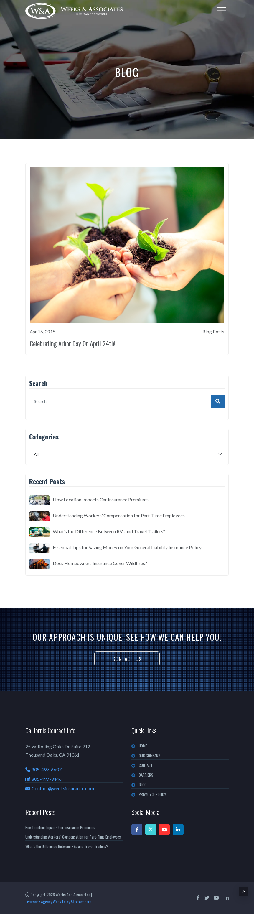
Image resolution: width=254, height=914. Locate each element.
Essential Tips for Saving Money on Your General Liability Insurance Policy (127, 547)
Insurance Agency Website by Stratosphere (58, 901)
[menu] (221, 11)
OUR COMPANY (149, 755)
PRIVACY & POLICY (152, 794)
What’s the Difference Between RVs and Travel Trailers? (109, 531)
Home (143, 746)
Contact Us (127, 659)
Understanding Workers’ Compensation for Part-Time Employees (119, 515)
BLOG (142, 785)
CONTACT (146, 765)
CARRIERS (146, 775)
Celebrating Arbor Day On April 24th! (72, 343)
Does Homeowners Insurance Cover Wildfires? (100, 563)
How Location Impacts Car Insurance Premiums (101, 499)
